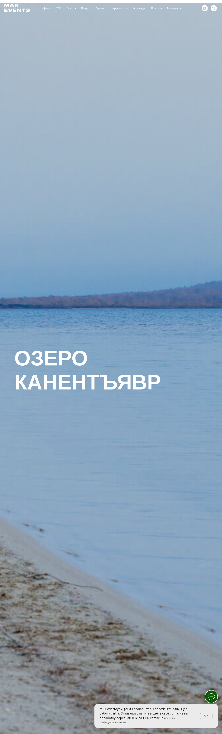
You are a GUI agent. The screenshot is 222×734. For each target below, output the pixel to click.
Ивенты (155, 8)
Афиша (46, 8)
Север (70, 8)
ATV (58, 8)
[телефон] (214, 8)
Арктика (100, 8)
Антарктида (138, 8)
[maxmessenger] (205, 8)
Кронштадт (119, 8)
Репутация (173, 8)
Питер (84, 8)
